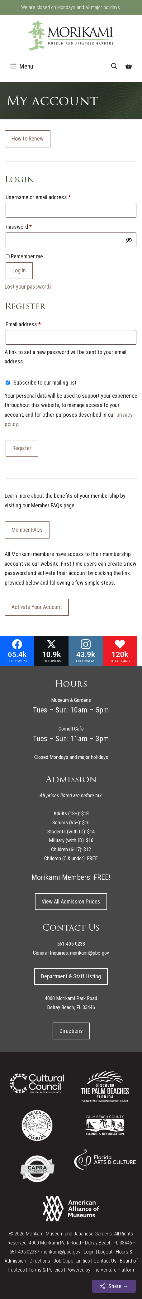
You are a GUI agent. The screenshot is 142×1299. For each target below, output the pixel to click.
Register (21, 448)
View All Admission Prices (71, 901)
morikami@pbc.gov (60, 1252)
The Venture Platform (113, 1270)
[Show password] (128, 240)
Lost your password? (28, 286)
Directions (71, 1031)
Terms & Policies (45, 1270)
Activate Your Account (37, 607)
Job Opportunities (72, 1261)
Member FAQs (27, 529)
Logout (105, 1252)
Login (89, 1252)
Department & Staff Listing (71, 976)
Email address (33, 323)
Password (28, 225)
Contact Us (104, 1261)
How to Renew (28, 138)
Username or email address (48, 196)
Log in (19, 270)
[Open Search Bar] (114, 66)
